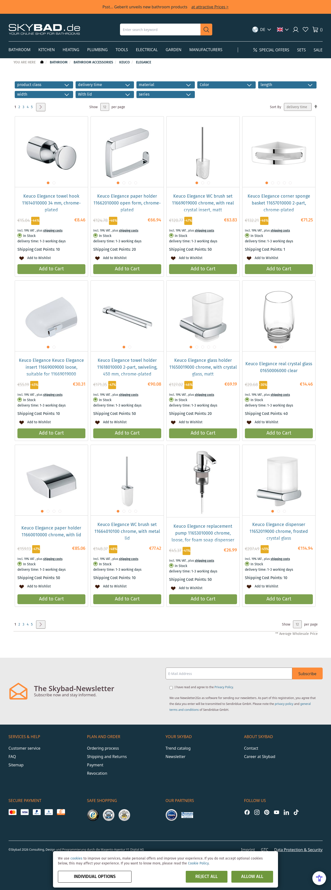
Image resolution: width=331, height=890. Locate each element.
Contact (251, 748)
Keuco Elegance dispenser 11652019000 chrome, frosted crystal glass (279, 531)
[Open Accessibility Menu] (319, 878)
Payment (95, 765)
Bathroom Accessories (94, 62)
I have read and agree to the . (204, 687)
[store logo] (44, 29)
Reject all (206, 876)
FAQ (12, 756)
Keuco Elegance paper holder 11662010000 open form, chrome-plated (127, 203)
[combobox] (160, 29)
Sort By (275, 107)
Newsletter (175, 756)
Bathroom (59, 62)
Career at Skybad (259, 756)
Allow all (252, 876)
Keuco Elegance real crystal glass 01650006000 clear (278, 367)
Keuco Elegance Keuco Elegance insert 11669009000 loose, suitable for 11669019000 (51, 367)
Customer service (24, 748)
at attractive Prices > (210, 7)
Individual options (95, 876)
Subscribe (307, 673)
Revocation (97, 773)
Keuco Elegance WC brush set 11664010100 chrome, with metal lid (127, 531)
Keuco (125, 62)
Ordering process (103, 748)
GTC (264, 849)
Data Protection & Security (298, 849)
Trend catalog (178, 748)
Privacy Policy (223, 687)
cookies (76, 858)
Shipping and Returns (107, 756)
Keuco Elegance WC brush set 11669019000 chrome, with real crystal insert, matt (203, 203)
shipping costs (53, 230)
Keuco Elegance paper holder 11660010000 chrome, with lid (51, 532)
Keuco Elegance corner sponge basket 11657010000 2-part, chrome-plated (279, 203)
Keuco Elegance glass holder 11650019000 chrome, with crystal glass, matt (203, 367)
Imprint (248, 849)
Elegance (143, 62)
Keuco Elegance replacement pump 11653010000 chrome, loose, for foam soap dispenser (203, 533)
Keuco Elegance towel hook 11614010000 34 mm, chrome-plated (51, 203)
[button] (261, 29)
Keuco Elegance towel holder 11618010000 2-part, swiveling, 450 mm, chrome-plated (127, 367)
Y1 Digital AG (135, 849)
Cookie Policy (198, 863)
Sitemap (16, 765)
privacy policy (284, 704)
